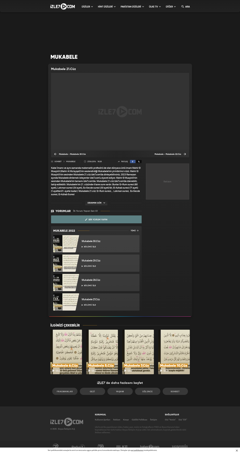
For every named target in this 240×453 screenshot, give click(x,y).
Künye (126, 419)
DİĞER (171, 6)
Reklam (116, 419)
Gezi (92, 391)
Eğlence (148, 391)
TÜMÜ (134, 230)
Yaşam (120, 391)
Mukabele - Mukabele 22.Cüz (170, 154)
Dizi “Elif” (183, 419)
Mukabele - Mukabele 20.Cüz (70, 154)
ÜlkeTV (122, 447)
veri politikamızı (137, 450)
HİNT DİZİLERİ (107, 6)
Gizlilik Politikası (139, 419)
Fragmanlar (65, 391)
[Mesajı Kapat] (237, 450)
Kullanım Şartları (102, 419)
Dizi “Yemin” (170, 419)
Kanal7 (55, 447)
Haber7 (149, 447)
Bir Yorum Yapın (96, 219)
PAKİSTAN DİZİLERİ (132, 6)
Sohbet (58, 162)
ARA (185, 6)
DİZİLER (87, 6)
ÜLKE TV (155, 6)
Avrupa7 (100, 447)
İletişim (153, 419)
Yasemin (180, 447)
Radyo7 (78, 447)
